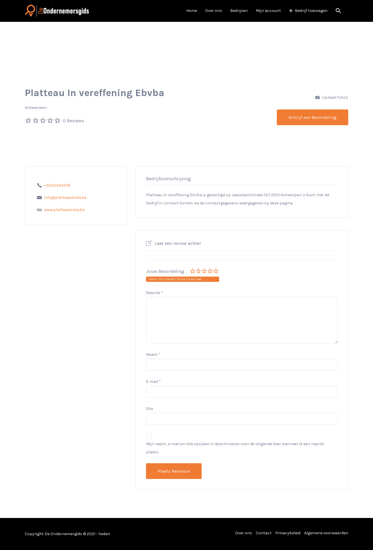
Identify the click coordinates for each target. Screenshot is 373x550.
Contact (264, 532)
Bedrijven (239, 10)
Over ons (213, 10)
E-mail (153, 381)
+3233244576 (57, 185)
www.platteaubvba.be (64, 209)
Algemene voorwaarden (326, 532)
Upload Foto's (331, 97)
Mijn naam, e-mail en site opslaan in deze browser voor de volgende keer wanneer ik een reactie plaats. (235, 447)
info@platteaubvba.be (65, 197)
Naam (153, 354)
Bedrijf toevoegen (311, 10)
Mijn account (268, 10)
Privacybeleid (287, 532)
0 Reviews (73, 120)
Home (191, 10)
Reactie (154, 292)
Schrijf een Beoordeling (312, 117)
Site (149, 408)
